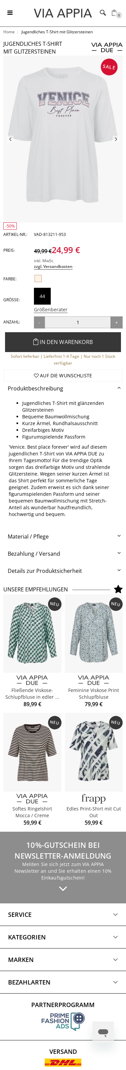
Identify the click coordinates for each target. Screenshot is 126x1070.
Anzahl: (11, 322)
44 (42, 296)
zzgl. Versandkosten (53, 266)
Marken (21, 960)
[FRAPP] (94, 799)
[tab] (63, 388)
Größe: (11, 300)
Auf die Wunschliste (63, 375)
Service (20, 914)
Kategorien (27, 937)
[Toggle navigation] (9, 13)
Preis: (9, 250)
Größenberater (51, 309)
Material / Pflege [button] (28, 536)
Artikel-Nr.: (15, 234)
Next (116, 139)
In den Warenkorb (63, 342)
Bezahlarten (29, 982)
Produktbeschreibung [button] (35, 388)
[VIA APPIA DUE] (32, 680)
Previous (10, 139)
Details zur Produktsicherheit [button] (45, 571)
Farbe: (9, 279)
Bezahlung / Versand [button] (34, 553)
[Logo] (63, 13)
